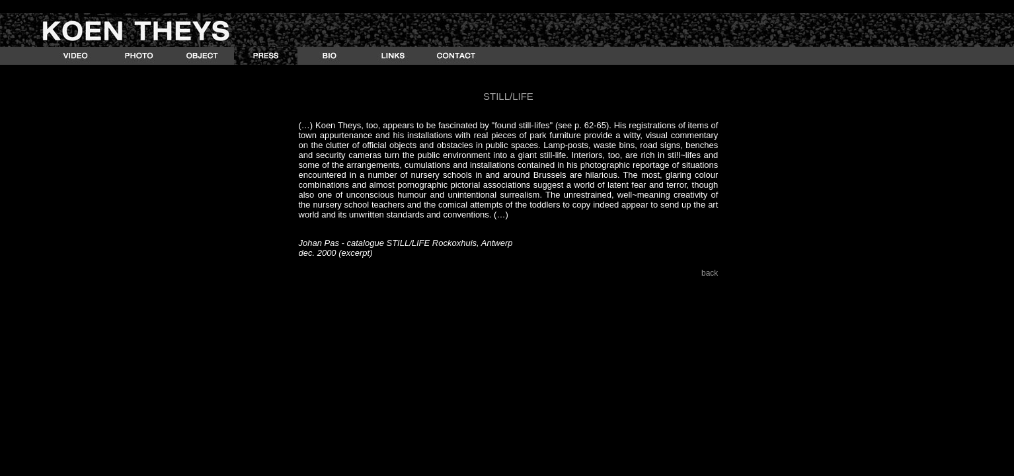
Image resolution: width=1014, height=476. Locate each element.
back (709, 273)
